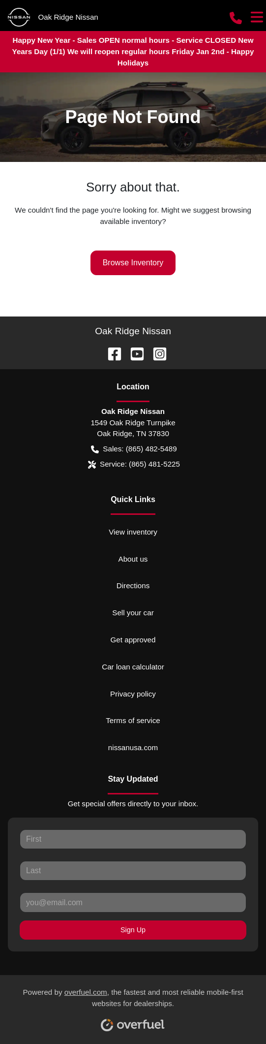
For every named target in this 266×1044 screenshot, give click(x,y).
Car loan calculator (133, 667)
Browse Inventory (133, 262)
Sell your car (132, 612)
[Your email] (133, 902)
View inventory (133, 532)
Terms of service (133, 720)
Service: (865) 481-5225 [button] (134, 464)
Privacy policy (133, 694)
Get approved (132, 639)
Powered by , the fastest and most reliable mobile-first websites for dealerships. (133, 1006)
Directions (133, 585)
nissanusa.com (133, 747)
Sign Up (133, 930)
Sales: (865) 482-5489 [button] (134, 449)
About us (133, 559)
